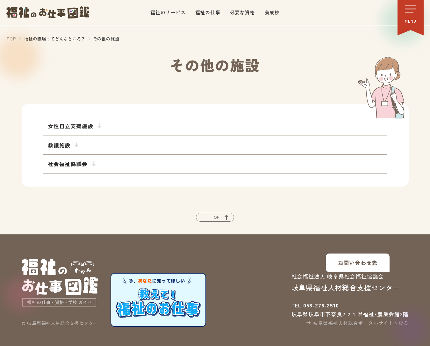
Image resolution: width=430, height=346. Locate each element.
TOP (11, 38)
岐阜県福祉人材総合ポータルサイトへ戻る (360, 322)
